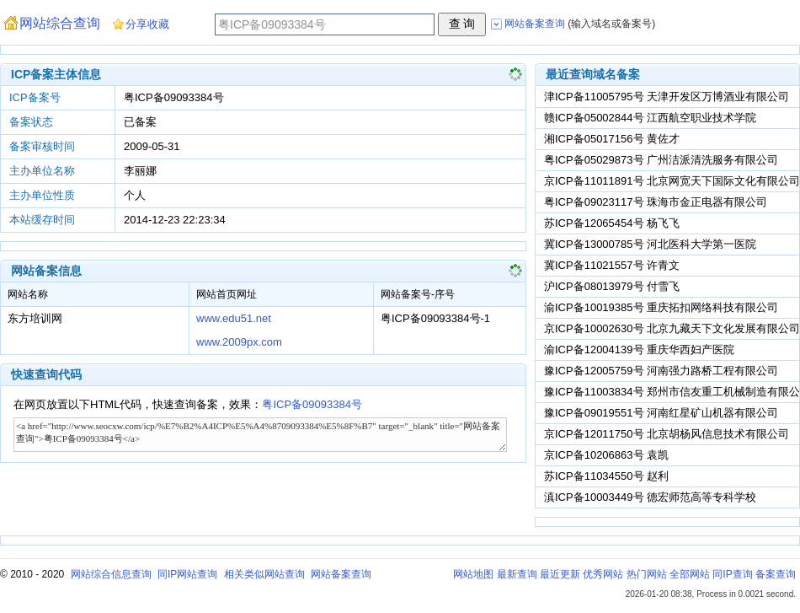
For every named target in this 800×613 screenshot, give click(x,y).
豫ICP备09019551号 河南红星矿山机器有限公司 (661, 412)
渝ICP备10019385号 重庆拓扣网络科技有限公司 (661, 307)
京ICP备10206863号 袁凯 (606, 455)
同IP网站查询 (187, 574)
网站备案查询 (341, 574)
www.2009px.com (239, 342)
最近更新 (560, 574)
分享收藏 (147, 24)
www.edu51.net (233, 318)
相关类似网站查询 (264, 574)
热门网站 (647, 574)
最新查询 (517, 574)
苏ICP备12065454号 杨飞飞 (612, 223)
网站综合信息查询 (111, 574)
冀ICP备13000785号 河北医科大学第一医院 (650, 244)
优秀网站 (603, 574)
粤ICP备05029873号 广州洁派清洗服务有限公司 (661, 159)
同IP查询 (732, 574)
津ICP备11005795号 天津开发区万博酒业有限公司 (666, 96)
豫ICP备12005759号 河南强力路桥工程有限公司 (661, 370)
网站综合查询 (59, 23)
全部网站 (689, 574)
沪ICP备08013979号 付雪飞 (612, 286)
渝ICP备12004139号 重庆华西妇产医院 (639, 349)
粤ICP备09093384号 (312, 404)
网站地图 (473, 574)
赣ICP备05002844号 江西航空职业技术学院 (650, 117)
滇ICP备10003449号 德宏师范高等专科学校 (650, 497)
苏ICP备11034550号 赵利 (606, 476)
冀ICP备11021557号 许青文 (612, 265)
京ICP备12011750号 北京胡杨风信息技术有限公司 (666, 433)
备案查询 (775, 574)
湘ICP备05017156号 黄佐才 (612, 138)
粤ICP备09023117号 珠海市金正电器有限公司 (655, 202)
